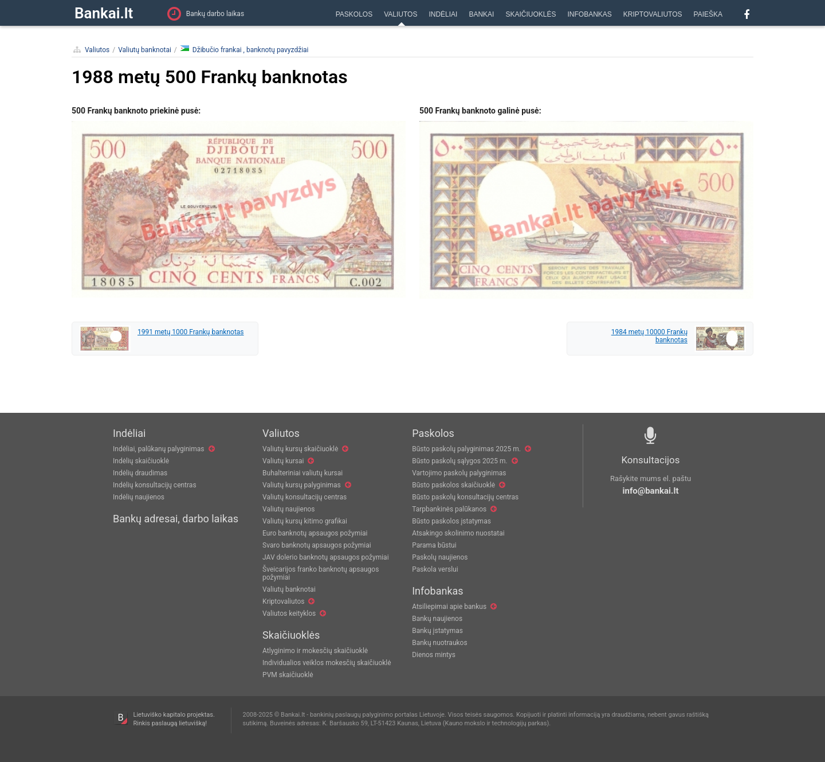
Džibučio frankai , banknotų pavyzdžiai (244, 49)
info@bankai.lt (651, 491)
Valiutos (97, 50)
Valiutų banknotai (144, 50)
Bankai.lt (103, 13)
